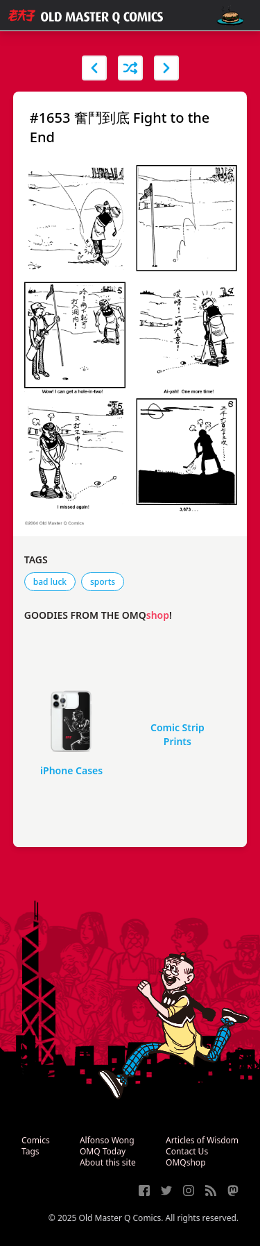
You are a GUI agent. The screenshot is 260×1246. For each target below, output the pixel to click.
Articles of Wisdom (202, 1140)
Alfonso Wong (107, 1140)
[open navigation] (230, 16)
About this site (108, 1162)
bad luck (50, 582)
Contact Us (187, 1151)
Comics (35, 1140)
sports (102, 582)
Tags (30, 1151)
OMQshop (185, 1162)
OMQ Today (102, 1151)
